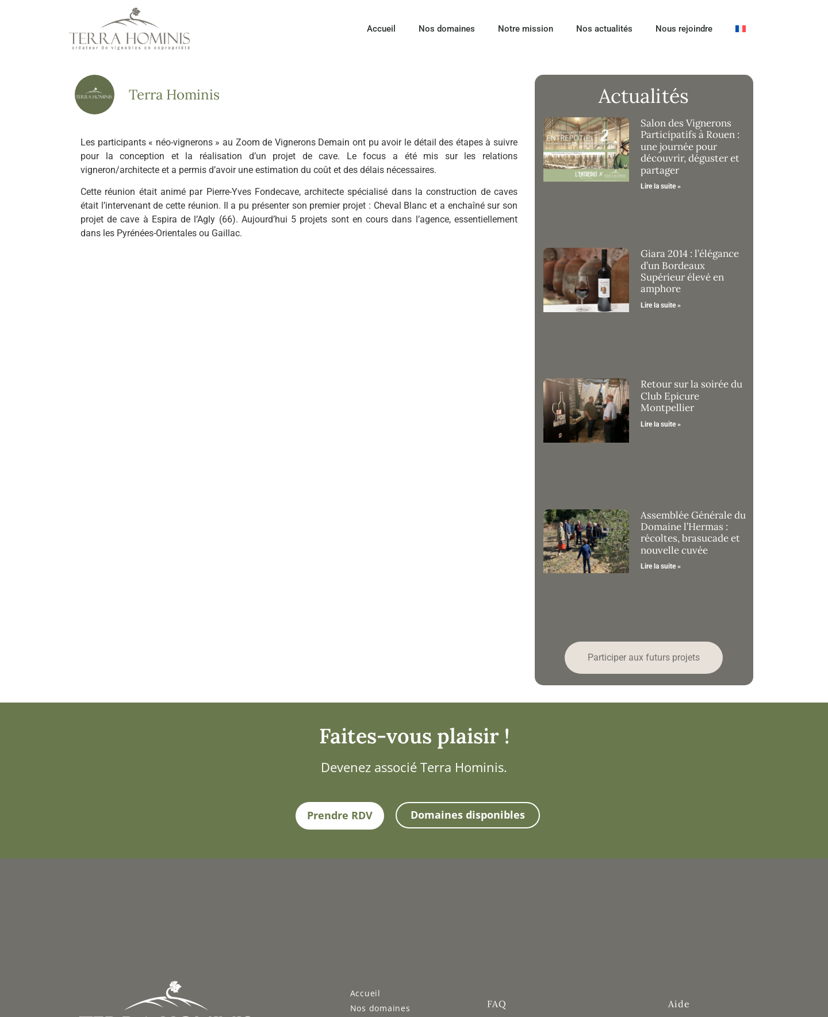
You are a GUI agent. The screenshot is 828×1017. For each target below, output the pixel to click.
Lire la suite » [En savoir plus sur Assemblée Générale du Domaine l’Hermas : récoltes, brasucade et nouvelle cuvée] (661, 566)
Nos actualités (604, 29)
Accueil (381, 29)
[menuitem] (740, 28)
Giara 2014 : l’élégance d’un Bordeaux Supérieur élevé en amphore (690, 271)
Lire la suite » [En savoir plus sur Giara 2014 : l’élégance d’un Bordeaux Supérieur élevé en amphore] (661, 305)
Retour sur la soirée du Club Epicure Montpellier (691, 396)
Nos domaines (447, 29)
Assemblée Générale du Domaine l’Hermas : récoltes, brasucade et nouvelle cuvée (693, 533)
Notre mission (525, 29)
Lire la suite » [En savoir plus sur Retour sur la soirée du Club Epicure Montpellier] (661, 424)
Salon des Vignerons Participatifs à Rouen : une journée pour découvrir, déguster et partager (690, 146)
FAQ (497, 1004)
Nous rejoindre (684, 29)
